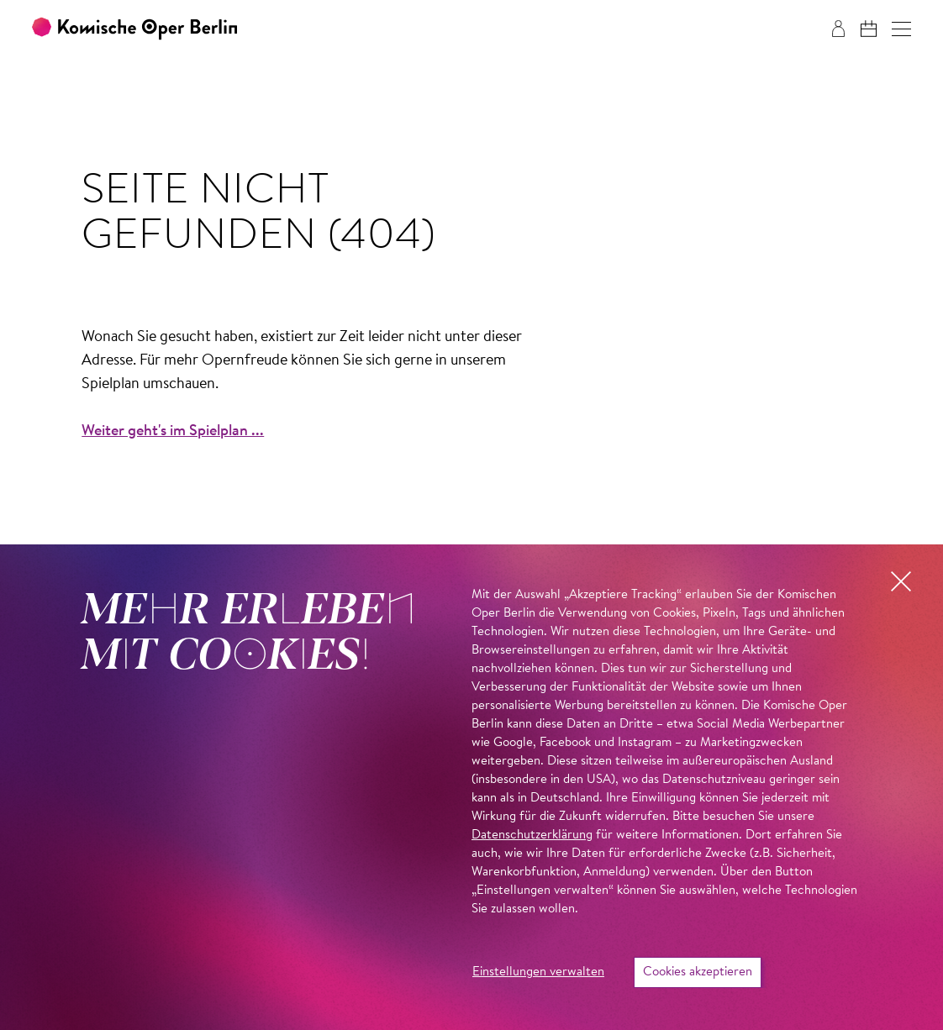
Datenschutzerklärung (532, 835)
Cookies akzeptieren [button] (697, 972)
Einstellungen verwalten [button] (538, 972)
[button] (901, 29)
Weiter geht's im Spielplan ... (173, 431)
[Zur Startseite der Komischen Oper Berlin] (134, 29)
